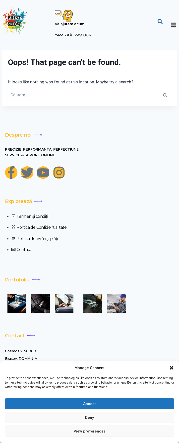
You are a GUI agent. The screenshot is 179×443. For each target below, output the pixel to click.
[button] (171, 367)
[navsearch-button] (160, 21)
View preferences (90, 431)
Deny (89, 417)
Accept (89, 404)
